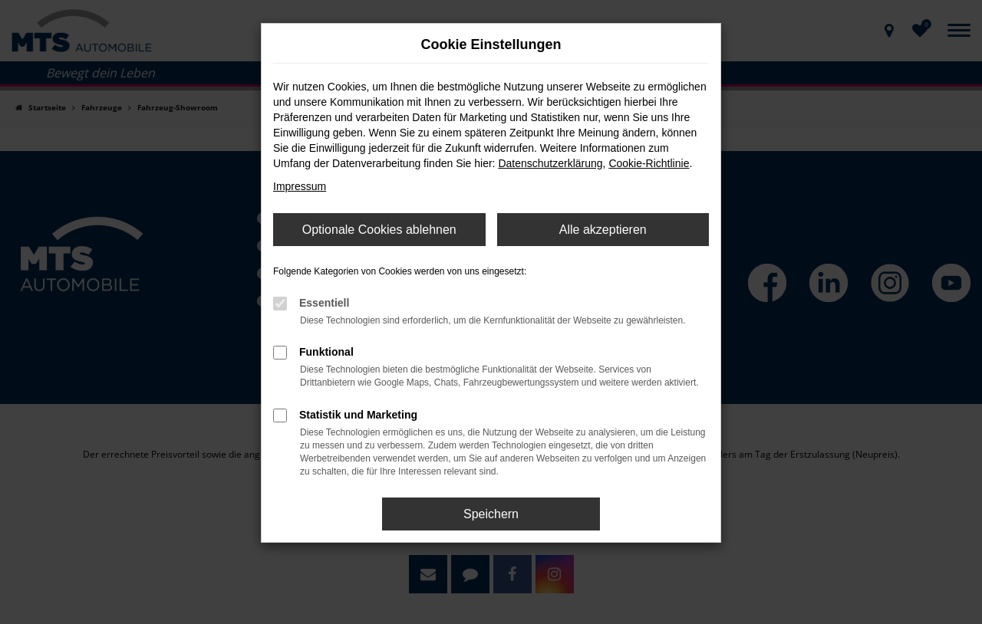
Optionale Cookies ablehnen (379, 229)
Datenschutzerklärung (550, 163)
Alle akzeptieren (603, 229)
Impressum (299, 186)
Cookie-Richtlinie (648, 163)
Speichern (491, 514)
